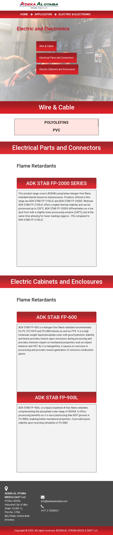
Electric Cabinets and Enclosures (57, 69)
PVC (56, 130)
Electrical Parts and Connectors (56, 57)
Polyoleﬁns (56, 122)
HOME (24, 14)
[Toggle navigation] (93, 5)
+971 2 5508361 (50, 512)
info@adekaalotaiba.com (54, 503)
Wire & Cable (46, 46)
